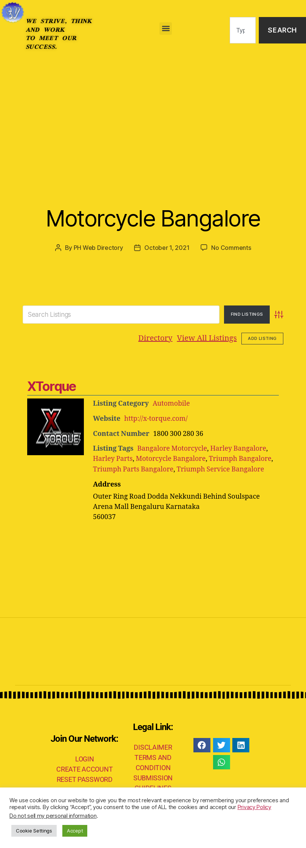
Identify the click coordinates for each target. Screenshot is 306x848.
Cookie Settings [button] (34, 831)
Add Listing (262, 338)
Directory (155, 338)
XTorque (51, 386)
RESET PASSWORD (85, 778)
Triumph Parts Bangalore (134, 468)
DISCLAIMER (153, 746)
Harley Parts (113, 458)
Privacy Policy (254, 807)
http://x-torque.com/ (156, 418)
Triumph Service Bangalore (222, 468)
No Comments (231, 247)
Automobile (171, 403)
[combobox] (243, 30)
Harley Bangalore (239, 447)
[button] (165, 28)
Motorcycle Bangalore (153, 217)
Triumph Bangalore (242, 458)
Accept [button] (75, 831)
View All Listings (206, 338)
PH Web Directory (98, 247)
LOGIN (84, 757)
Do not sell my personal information (53, 815)
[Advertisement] (153, 117)
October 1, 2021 (166, 247)
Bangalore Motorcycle (172, 447)
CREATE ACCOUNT (84, 768)
